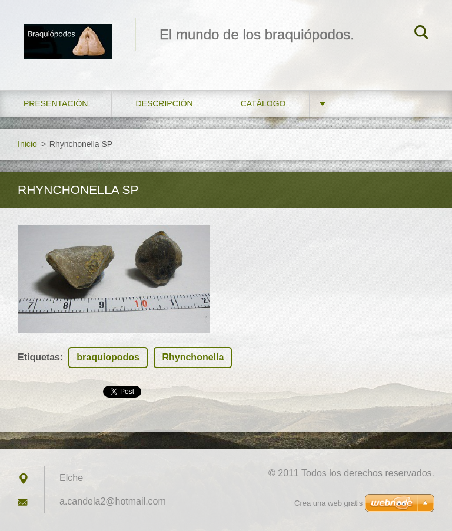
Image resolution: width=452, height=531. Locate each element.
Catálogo (263, 103)
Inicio (27, 144)
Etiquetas (39, 357)
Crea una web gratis (328, 503)
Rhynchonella (193, 357)
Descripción (163, 103)
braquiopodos (108, 357)
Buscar (421, 34)
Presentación (56, 103)
